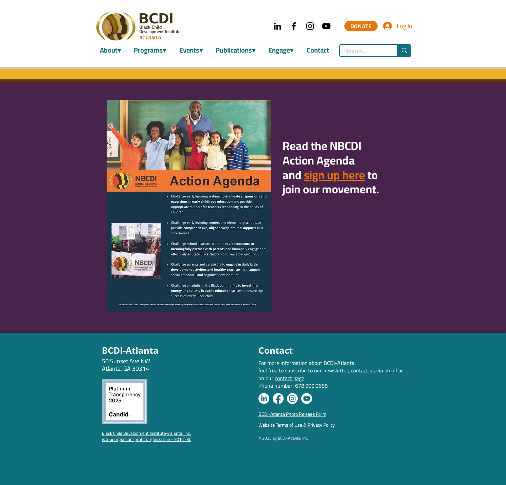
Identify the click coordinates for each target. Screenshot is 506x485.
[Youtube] (306, 398)
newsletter (335, 370)
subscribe (296, 370)
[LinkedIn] (277, 26)
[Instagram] (310, 26)
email (390, 370)
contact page (289, 378)
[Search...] (364, 51)
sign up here (334, 175)
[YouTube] (326, 26)
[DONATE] (361, 26)
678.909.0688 (311, 386)
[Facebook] (294, 26)
